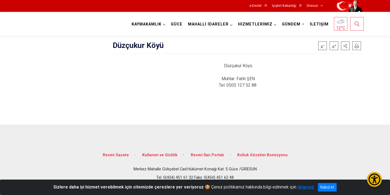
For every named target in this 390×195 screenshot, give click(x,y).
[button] (345, 45)
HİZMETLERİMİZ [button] (255, 24)
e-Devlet (255, 6)
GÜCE (177, 24)
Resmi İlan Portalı (207, 155)
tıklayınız (305, 187)
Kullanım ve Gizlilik (159, 155)
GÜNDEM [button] (291, 24)
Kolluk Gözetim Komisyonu (262, 155)
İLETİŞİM (319, 24)
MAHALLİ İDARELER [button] (208, 24)
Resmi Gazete (116, 155)
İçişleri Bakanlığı (284, 6)
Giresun (312, 6)
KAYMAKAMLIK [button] (146, 24)
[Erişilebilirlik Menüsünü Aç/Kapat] (374, 179)
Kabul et (327, 187)
